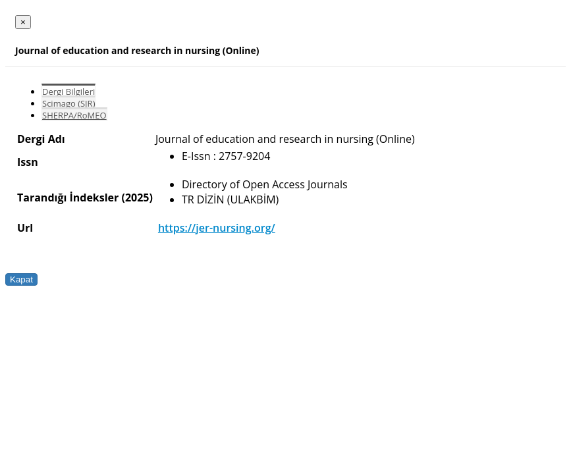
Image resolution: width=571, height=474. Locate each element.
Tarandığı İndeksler (68, 197)
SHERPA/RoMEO (74, 115)
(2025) (136, 197)
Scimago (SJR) (68, 103)
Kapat (21, 279)
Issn (27, 162)
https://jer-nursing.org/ (216, 228)
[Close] (23, 22)
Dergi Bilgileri (68, 91)
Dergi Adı (41, 139)
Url (25, 228)
